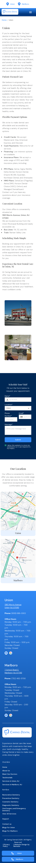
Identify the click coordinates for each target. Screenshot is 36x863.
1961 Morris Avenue (13, 604)
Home (4, 20)
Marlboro (19, 859)
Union (19, 853)
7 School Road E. (12, 669)
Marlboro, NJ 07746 (13, 672)
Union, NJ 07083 (12, 607)
